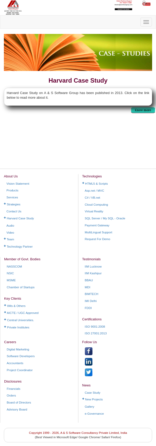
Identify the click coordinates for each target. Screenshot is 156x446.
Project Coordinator (20, 370)
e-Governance (94, 413)
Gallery (89, 406)
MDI (87, 287)
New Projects (92, 399)
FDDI (88, 308)
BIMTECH (91, 294)
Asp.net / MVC (94, 190)
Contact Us (13, 211)
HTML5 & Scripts (95, 183)
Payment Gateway (97, 225)
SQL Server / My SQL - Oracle (105, 218)
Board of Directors (19, 402)
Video (10, 232)
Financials (13, 388)
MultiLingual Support (98, 232)
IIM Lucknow (93, 266)
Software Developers (21, 356)
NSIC (10, 273)
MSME (11, 280)
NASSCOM (14, 266)
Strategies (12, 204)
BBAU (89, 280)
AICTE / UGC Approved (21, 312)
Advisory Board (17, 409)
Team (9, 239)
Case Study (92, 392)
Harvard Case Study (19, 218)
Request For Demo (97, 239)
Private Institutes (16, 327)
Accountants (15, 363)
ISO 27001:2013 (96, 333)
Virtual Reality (94, 211)
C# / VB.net (92, 197)
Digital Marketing (18, 349)
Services (12, 197)
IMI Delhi (91, 301)
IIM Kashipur (93, 273)
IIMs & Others (15, 305)
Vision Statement (17, 183)
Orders (11, 395)
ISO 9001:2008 (95, 326)
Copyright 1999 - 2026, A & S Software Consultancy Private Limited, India (78, 432)
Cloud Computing (96, 204)
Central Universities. (19, 320)
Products (12, 190)
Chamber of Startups (21, 287)
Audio (10, 225)
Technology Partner (18, 246)
